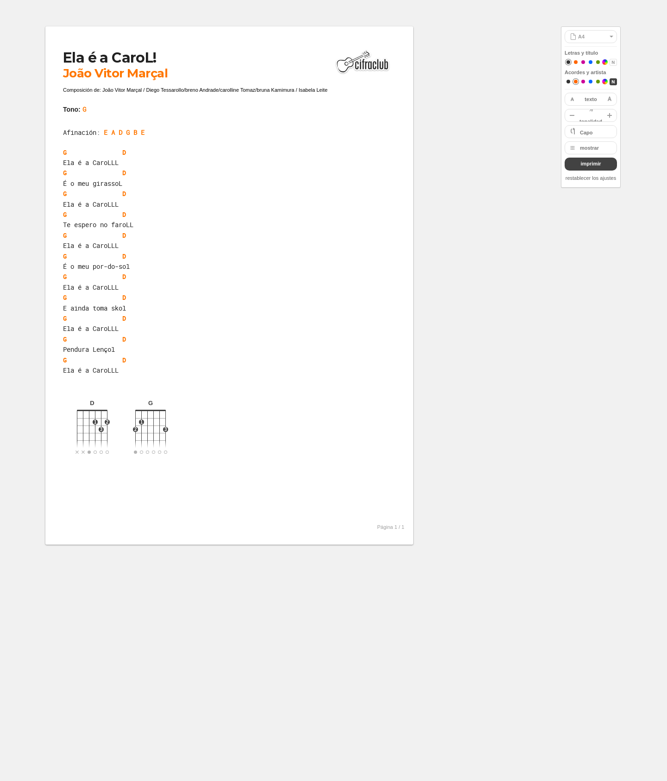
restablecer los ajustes (591, 178)
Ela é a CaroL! (110, 57)
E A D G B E (124, 132)
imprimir (590, 163)
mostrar (589, 148)
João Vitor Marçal (115, 73)
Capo (586, 132)
